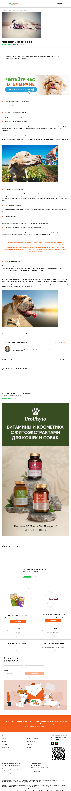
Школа (4, 739)
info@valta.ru (39, 788)
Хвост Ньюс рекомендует (34, 739)
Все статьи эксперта (60, 342)
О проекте (5, 744)
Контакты (29, 744)
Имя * (26, 664)
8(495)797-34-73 (20, 788)
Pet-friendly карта (7, 747)
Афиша (4, 736)
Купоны (4, 742)
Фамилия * (6, 670)
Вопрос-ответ (31, 742)
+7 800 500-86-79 (61, 3)
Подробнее (53, 620)
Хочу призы (18, 621)
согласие (11, 677)
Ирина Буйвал (17, 347)
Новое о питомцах (32, 736)
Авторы (29, 747)
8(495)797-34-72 (11, 788)
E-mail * (6, 664)
